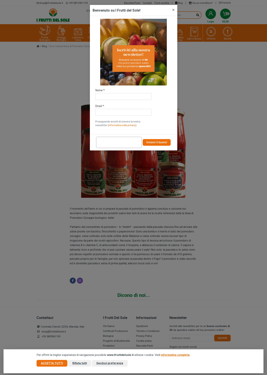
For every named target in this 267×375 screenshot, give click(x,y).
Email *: (99, 106)
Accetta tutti (52, 363)
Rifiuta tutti (79, 363)
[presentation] (119, 142)
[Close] (173, 10)
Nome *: (100, 90)
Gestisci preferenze (109, 363)
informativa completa (175, 355)
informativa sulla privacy (122, 125)
